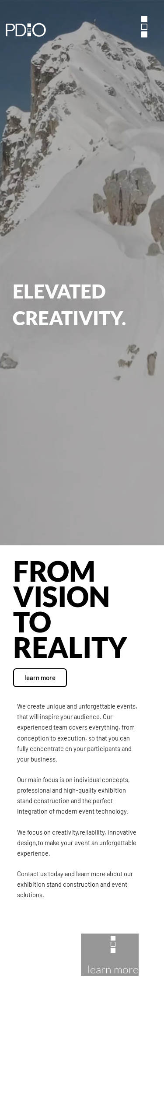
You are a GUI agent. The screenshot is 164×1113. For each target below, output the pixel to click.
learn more (113, 969)
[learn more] (113, 944)
